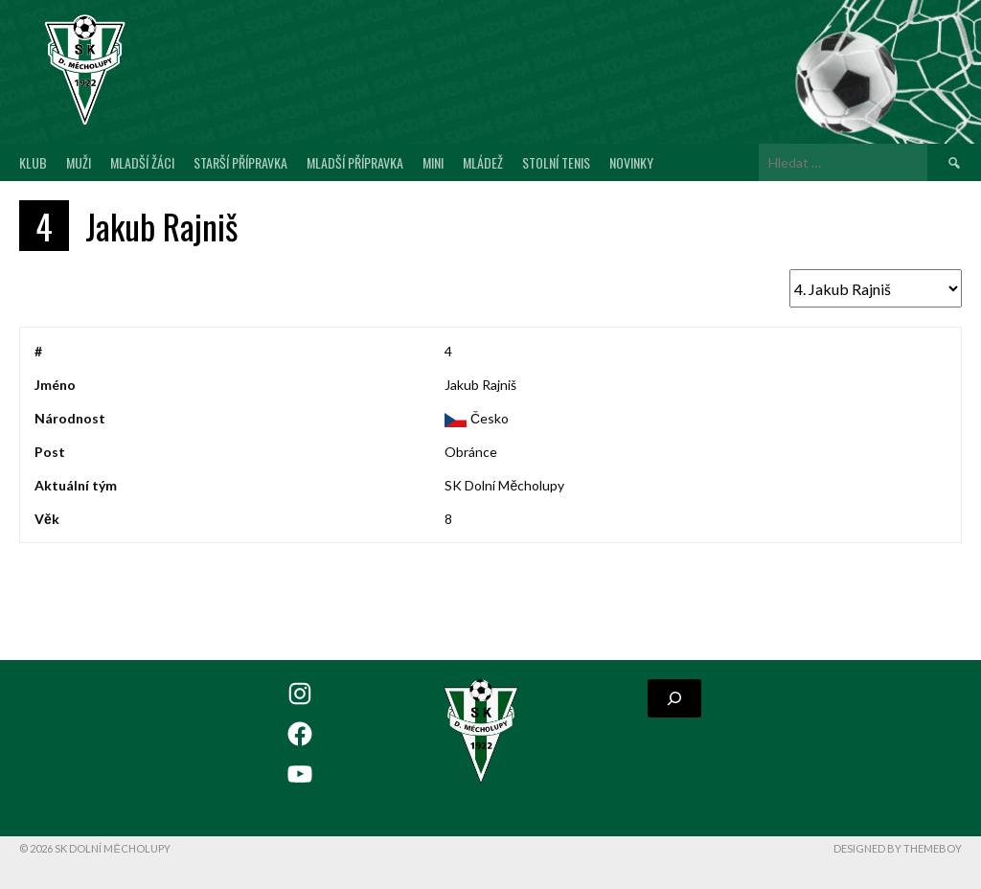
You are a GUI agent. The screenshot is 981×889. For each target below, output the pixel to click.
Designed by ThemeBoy (897, 848)
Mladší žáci (142, 162)
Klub (33, 162)
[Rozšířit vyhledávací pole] (674, 698)
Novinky (631, 162)
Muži (78, 162)
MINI (433, 162)
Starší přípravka (240, 162)
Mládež (483, 162)
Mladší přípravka (355, 162)
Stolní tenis (556, 162)
